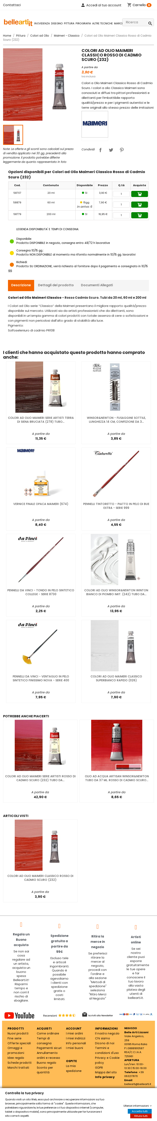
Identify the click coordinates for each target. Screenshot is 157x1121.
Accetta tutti (140, 1111)
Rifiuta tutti (141, 1116)
